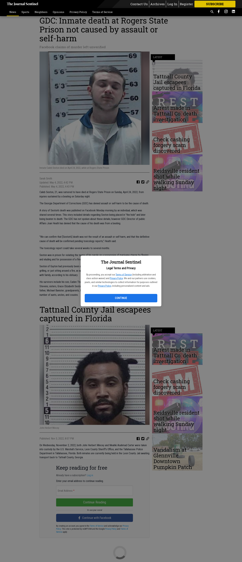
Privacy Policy (116, 278)
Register (186, 4)
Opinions (58, 12)
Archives (157, 4)
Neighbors (41, 12)
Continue (121, 298)
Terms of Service (124, 274)
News (12, 12)
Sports (25, 12)
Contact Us (139, 4)
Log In (172, 4)
